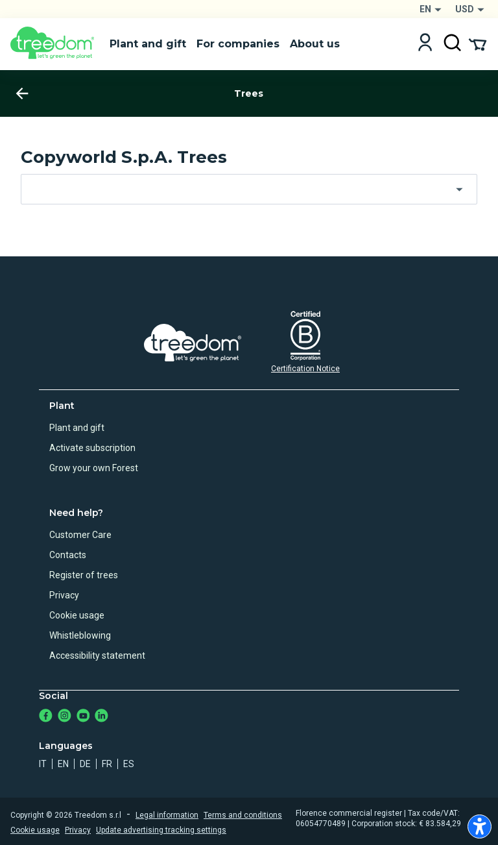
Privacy (64, 595)
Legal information (167, 815)
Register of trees (83, 575)
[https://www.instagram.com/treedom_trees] (64, 717)
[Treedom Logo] (54, 44)
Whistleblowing (80, 635)
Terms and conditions (243, 815)
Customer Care (80, 535)
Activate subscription (92, 448)
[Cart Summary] (478, 43)
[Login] (425, 43)
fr (107, 764)
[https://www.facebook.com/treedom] (46, 717)
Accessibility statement (97, 655)
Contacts (67, 555)
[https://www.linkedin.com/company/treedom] (101, 717)
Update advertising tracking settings (161, 830)
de (85, 764)
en (63, 764)
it (43, 764)
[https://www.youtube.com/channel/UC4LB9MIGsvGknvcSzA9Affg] (83, 717)
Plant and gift (76, 427)
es (128, 764)
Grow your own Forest (93, 468)
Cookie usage (76, 615)
